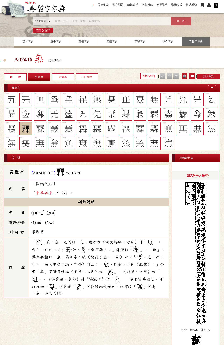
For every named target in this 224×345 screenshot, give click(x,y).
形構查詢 (84, 41)
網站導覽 (191, 4)
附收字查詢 (196, 41)
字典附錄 (147, 4)
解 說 (15, 77)
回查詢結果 (149, 76)
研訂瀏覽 (86, 77)
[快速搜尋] (111, 21)
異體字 (39, 77)
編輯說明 (132, 4)
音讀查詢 (112, 41)
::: (93, 4)
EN (216, 4)
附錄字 (63, 77)
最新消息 (103, 4)
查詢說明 (43, 30)
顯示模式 (176, 4)
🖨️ (184, 76)
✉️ (192, 76)
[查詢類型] (42, 21)
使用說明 (162, 4)
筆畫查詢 (56, 41)
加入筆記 (208, 76)
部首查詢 (28, 41)
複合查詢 (168, 41)
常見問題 (118, 4)
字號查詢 (140, 41)
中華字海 (44, 193)
